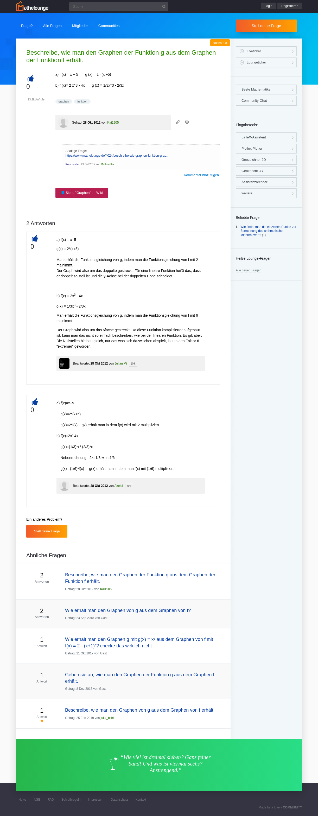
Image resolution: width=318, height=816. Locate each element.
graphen (64, 101)
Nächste (220, 43)
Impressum (95, 799)
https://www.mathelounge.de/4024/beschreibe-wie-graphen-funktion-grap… (117, 155)
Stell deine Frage (266, 25)
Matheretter (107, 164)
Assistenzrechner (254, 182)
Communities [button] (109, 26)
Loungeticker (256, 62)
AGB (37, 799)
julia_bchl (107, 718)
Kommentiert (73, 164)
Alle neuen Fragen (248, 270)
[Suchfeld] (118, 6)
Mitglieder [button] (80, 26)
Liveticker (254, 51)
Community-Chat (254, 101)
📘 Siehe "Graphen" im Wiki (82, 193)
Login (268, 6)
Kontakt (141, 799)
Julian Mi (121, 363)
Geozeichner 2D (253, 160)
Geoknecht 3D (252, 171)
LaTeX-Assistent (253, 137)
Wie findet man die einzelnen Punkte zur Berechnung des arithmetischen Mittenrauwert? (268, 231)
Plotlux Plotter (251, 148)
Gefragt (77, 122)
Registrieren (289, 6)
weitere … (249, 193)
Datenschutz (119, 799)
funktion (82, 101)
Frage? (27, 26)
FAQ (51, 799)
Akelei (119, 486)
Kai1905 (113, 122)
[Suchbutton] (164, 6)
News (22, 799)
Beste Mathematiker (256, 89)
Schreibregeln (71, 799)
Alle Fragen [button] (52, 26)
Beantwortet (81, 363)
